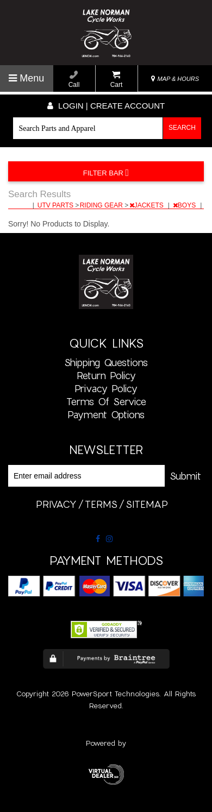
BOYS (185, 205)
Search (182, 127)
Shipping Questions (106, 362)
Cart (116, 80)
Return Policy (106, 375)
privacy (56, 504)
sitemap (147, 504)
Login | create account (106, 105)
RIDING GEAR (102, 205)
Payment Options (106, 414)
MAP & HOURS (175, 78)
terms (101, 504)
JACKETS (147, 205)
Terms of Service (106, 401)
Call (74, 80)
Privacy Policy (106, 388)
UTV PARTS (57, 205)
